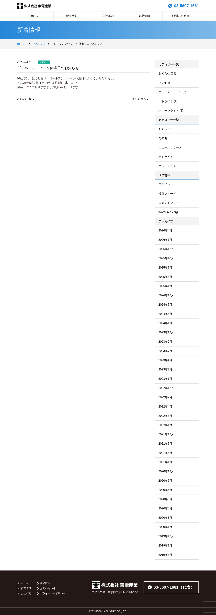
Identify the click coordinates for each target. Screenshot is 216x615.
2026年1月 (165, 239)
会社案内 (108, 15)
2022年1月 (165, 425)
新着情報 (72, 15)
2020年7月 (165, 480)
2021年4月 (165, 452)
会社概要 (26, 593)
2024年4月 (165, 313)
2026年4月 (165, 230)
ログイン (164, 184)
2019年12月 (166, 536)
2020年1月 (165, 527)
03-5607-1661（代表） (171, 587)
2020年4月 (165, 508)
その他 (162, 82)
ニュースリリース (170, 92)
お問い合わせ (180, 15)
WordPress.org (168, 212)
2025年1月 (165, 286)
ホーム (35, 15)
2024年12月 (166, 295)
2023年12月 (166, 332)
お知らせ (39, 43)
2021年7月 (165, 443)
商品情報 (144, 15)
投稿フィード (167, 193)
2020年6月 (165, 489)
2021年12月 (166, 434)
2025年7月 (165, 267)
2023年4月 (165, 360)
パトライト (165, 101)
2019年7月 (165, 545)
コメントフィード (170, 202)
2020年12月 (166, 471)
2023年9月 (165, 341)
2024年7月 (165, 304)
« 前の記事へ (25, 98)
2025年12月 (166, 249)
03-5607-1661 (183, 5)
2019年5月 (165, 554)
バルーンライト (168, 110)
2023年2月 (165, 369)
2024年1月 (165, 323)
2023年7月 (165, 350)
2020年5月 (165, 499)
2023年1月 (165, 378)
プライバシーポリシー (53, 593)
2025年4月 (165, 276)
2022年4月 (165, 406)
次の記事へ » (140, 98)
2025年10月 (166, 258)
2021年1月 (165, 462)
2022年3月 (165, 415)
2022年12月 (166, 388)
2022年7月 (165, 397)
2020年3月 (165, 517)
